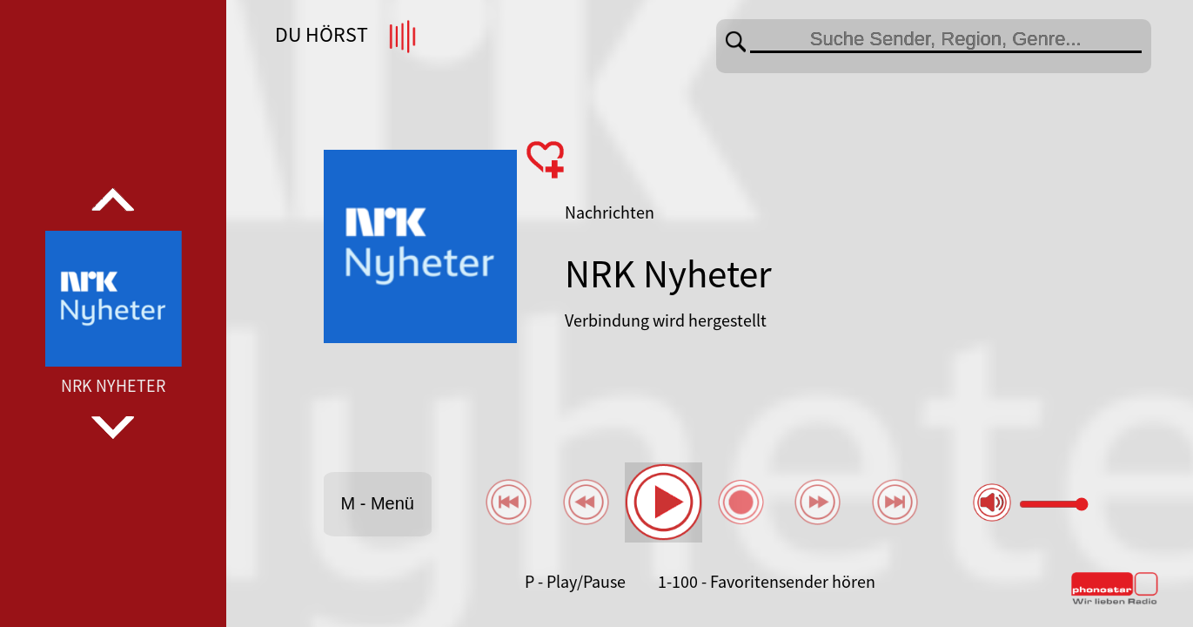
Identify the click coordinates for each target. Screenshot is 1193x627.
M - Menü (376, 503)
